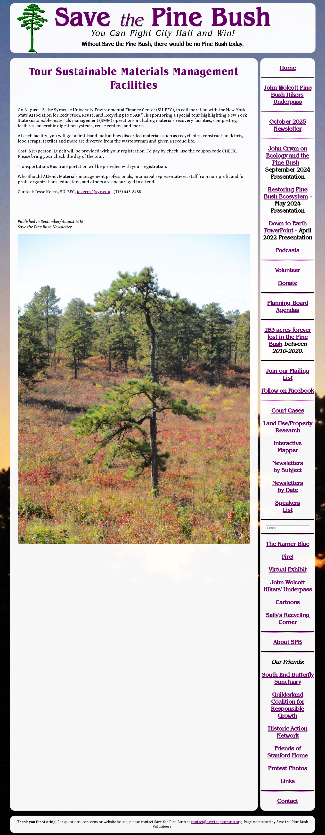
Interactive (287, 443)
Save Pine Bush (163, 17)
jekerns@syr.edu (93, 191)
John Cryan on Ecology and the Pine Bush (287, 155)
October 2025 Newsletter (287, 125)
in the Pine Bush (289, 336)
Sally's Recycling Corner (287, 619)
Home (288, 67)
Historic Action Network (287, 732)
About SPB (287, 641)
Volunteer (287, 270)
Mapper (287, 450)
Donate (287, 282)
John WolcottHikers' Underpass (287, 586)
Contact (287, 800)
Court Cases (287, 410)
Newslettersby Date (287, 486)
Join (271, 370)
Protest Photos (287, 768)
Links (287, 781)
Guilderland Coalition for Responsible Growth (287, 705)
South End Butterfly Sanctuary (288, 678)
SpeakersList (287, 506)
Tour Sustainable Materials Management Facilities (134, 78)
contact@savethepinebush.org (216, 822)
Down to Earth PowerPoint (285, 227)
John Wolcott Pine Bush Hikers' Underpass (287, 94)
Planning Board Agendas (287, 306)
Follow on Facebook (287, 390)
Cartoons (288, 602)
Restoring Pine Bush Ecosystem (286, 193)
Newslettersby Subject (287, 467)
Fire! (287, 556)
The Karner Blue (287, 543)
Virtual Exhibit (288, 569)
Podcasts (287, 250)
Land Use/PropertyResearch (287, 427)
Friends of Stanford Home (287, 752)
